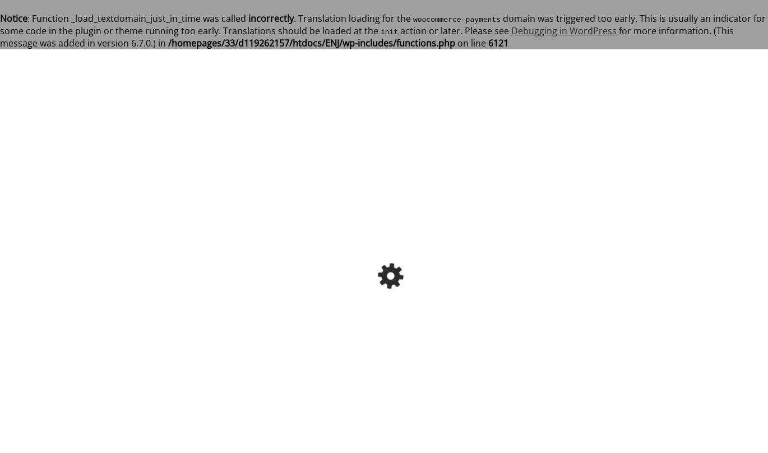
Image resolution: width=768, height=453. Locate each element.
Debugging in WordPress (564, 31)
